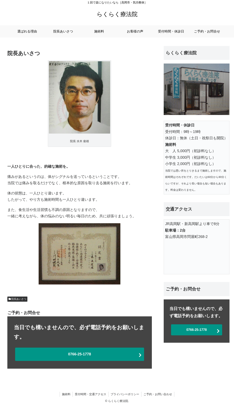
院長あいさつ (18, 299)
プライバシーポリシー (125, 394)
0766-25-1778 (79, 354)
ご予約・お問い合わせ (157, 394)
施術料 (66, 394)
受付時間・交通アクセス (90, 394)
